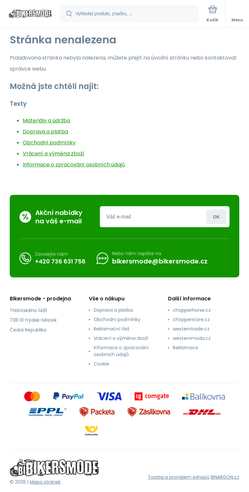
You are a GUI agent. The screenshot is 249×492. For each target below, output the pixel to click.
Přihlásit (216, 216)
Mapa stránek (45, 482)
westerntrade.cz (191, 329)
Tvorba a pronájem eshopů (178, 477)
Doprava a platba (45, 131)
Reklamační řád (111, 329)
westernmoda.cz (192, 338)
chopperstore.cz (191, 319)
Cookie (101, 364)
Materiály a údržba (46, 120)
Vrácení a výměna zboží (53, 153)
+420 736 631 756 (60, 261)
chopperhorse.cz (192, 310)
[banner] (30, 14)
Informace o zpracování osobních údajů (74, 164)
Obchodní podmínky (49, 142)
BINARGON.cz (225, 477)
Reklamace (185, 347)
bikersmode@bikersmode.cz (160, 261)
